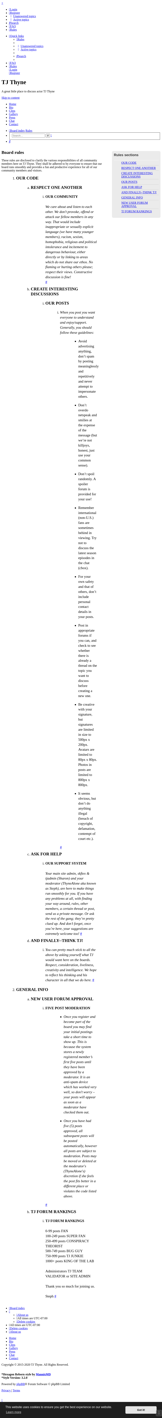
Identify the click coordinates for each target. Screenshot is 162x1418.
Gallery (13, 114)
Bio (11, 107)
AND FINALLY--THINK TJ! (139, 192)
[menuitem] (13, 9)
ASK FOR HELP (131, 187)
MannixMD (43, 1374)
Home (12, 104)
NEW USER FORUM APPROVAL (134, 204)
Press (12, 117)
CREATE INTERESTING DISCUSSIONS (137, 175)
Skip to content (10, 97)
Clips (12, 110)
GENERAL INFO (132, 197)
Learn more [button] (13, 1412)
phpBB (20, 1384)
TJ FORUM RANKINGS (136, 211)
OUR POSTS (129, 181)
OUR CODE (128, 162)
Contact (13, 124)
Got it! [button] (141, 1409)
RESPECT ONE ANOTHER (138, 168)
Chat (12, 120)
